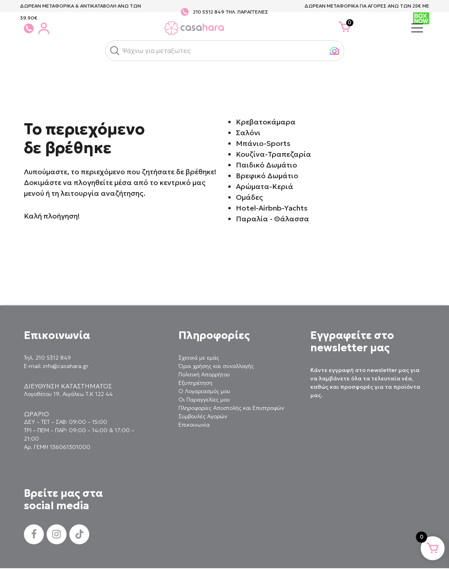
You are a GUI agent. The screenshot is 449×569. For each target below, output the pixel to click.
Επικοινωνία (194, 424)
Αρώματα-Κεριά (264, 186)
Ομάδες (249, 197)
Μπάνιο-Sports (263, 143)
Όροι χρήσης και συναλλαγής (216, 366)
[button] (114, 50)
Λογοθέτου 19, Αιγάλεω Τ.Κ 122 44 (68, 394)
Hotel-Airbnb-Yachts (272, 208)
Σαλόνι (248, 132)
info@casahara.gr (65, 366)
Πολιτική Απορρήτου (204, 374)
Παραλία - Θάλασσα (272, 218)
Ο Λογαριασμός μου (204, 391)
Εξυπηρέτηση (195, 382)
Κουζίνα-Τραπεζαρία (273, 154)
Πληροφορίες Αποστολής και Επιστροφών (231, 407)
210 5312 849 (208, 12)
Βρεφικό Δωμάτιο (267, 175)
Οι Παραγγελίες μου (204, 399)
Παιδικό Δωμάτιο (266, 164)
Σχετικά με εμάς (198, 357)
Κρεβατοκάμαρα (266, 121)
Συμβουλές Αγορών (202, 416)
